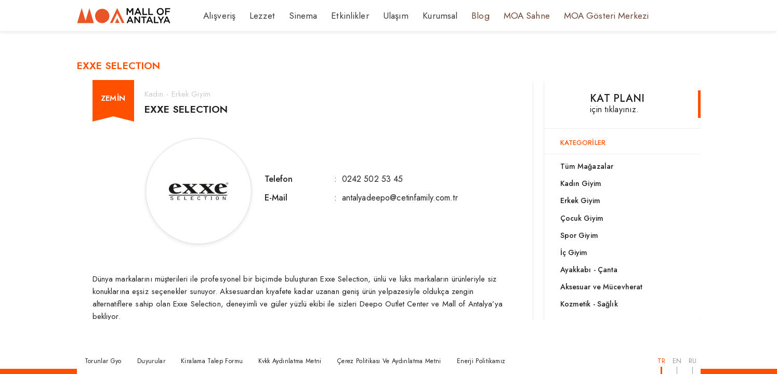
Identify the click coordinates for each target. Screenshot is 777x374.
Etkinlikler (337, 15)
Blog (458, 15)
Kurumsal (419, 15)
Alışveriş (218, 15)
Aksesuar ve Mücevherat (601, 287)
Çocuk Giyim (581, 218)
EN (677, 361)
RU (692, 361)
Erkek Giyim (580, 200)
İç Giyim (574, 252)
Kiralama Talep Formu (212, 361)
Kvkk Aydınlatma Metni (290, 361)
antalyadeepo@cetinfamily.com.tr (400, 198)
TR (661, 361)
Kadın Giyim (580, 183)
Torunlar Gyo (103, 361)
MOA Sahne (501, 15)
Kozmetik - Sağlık (589, 304)
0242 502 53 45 (372, 179)
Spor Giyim (579, 235)
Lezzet (257, 15)
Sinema (295, 15)
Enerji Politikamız (481, 361)
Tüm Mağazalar (587, 166)
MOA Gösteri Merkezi (574, 15)
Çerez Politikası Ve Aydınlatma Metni (389, 361)
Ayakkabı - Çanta (589, 269)
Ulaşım (379, 15)
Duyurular (151, 361)
